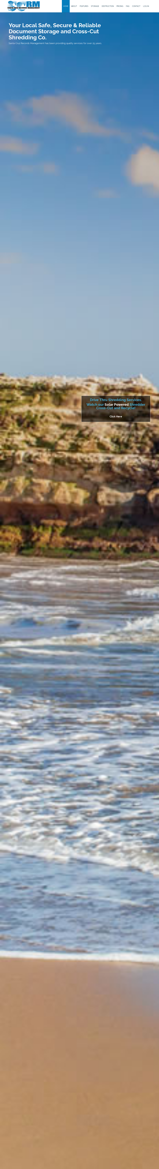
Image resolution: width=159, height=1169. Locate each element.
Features (84, 6)
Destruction (108, 6)
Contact (136, 6)
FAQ (127, 6)
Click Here (116, 416)
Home (65, 6)
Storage (95, 6)
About (74, 6)
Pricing (120, 6)
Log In (146, 6)
